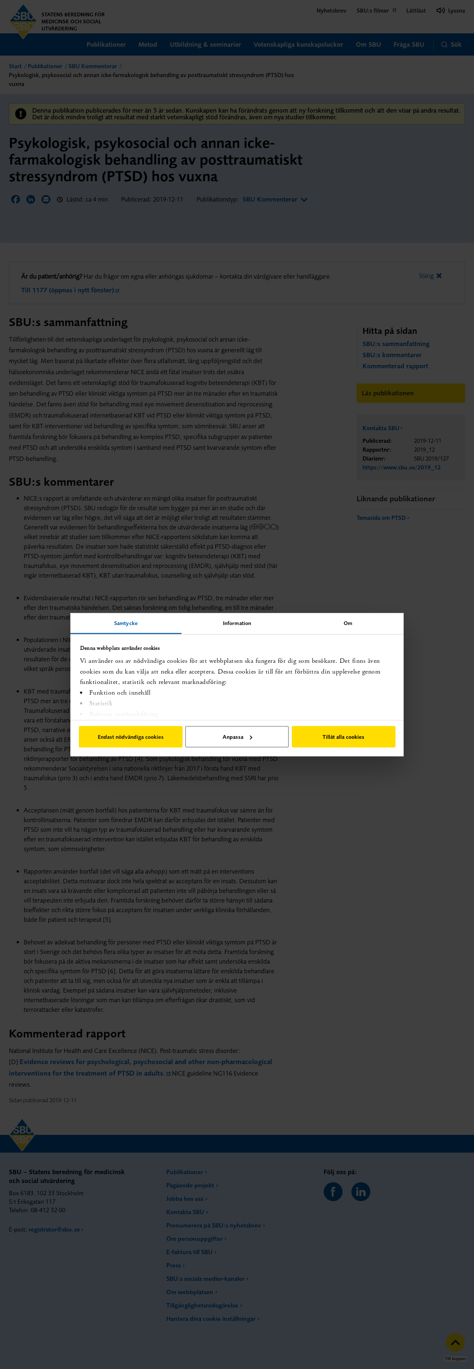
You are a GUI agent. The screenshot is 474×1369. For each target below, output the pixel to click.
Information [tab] (237, 623)
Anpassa (237, 737)
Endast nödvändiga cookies (131, 737)
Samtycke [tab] (126, 623)
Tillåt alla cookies (343, 737)
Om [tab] (348, 623)
